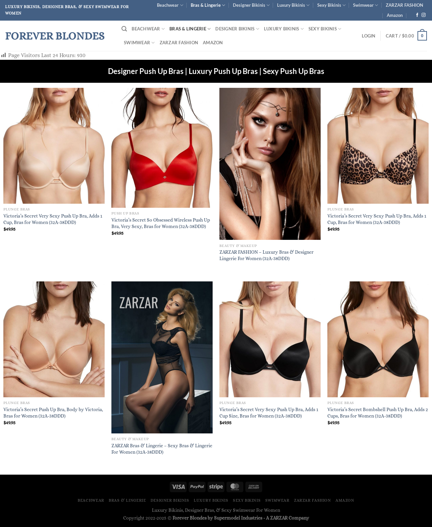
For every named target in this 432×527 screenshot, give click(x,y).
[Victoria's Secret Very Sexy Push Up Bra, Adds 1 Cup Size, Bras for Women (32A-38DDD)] (270, 339)
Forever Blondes (54, 35)
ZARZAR (279, 518)
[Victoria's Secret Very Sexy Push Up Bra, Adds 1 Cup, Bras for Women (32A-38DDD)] (54, 146)
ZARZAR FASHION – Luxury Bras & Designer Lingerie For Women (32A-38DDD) (266, 255)
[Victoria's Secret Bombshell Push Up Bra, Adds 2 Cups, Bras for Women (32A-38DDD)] (378, 339)
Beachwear (170, 5)
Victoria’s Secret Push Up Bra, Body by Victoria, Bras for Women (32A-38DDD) (53, 413)
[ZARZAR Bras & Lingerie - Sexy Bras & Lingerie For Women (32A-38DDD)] (162, 357)
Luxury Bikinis (293, 5)
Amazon (395, 15)
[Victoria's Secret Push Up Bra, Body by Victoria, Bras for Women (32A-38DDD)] (54, 339)
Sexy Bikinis (331, 5)
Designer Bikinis (251, 5)
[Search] (124, 28)
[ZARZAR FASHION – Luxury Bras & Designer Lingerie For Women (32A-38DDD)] (270, 164)
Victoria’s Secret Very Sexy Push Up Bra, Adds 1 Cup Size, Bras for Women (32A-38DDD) (268, 413)
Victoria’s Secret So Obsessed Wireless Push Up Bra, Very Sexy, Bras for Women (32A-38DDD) (160, 223)
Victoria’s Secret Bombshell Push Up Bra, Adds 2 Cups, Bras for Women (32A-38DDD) (377, 413)
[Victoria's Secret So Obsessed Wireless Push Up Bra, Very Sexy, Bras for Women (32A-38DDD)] (162, 148)
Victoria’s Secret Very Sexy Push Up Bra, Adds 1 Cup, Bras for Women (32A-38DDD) (52, 219)
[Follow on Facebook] (417, 15)
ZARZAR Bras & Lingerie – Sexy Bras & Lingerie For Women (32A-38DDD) (161, 449)
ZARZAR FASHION (404, 5)
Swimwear (365, 5)
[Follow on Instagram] (424, 15)
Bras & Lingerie (208, 5)
